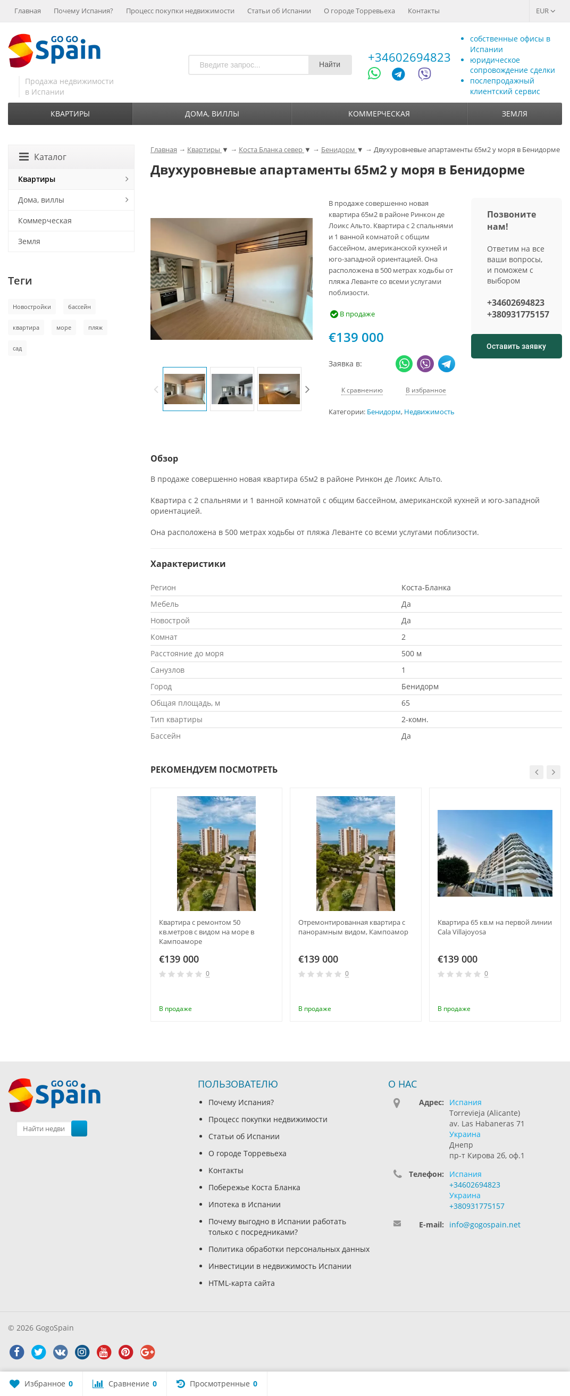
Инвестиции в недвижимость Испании (279, 1266)
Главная (27, 10)
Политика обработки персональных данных (289, 1249)
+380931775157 (518, 314)
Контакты (424, 10)
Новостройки (32, 307)
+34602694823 (409, 57)
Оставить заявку (516, 346)
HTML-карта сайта (241, 1283)
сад (17, 348)
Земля (514, 113)
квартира (26, 327)
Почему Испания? (83, 10)
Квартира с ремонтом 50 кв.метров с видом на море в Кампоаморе (206, 931)
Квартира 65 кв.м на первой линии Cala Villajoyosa (495, 927)
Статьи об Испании (279, 10)
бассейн (79, 307)
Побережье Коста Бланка (254, 1187)
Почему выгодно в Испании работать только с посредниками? (277, 1226)
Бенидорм (384, 411)
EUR (546, 10)
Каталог (42, 157)
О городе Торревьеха (359, 10)
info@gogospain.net (485, 1224)
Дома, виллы (212, 113)
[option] (184, 389)
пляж (95, 327)
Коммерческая (379, 113)
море (63, 327)
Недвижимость (429, 411)
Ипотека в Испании (244, 1204)
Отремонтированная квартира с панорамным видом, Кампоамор (353, 927)
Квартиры (70, 113)
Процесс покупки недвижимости (180, 10)
